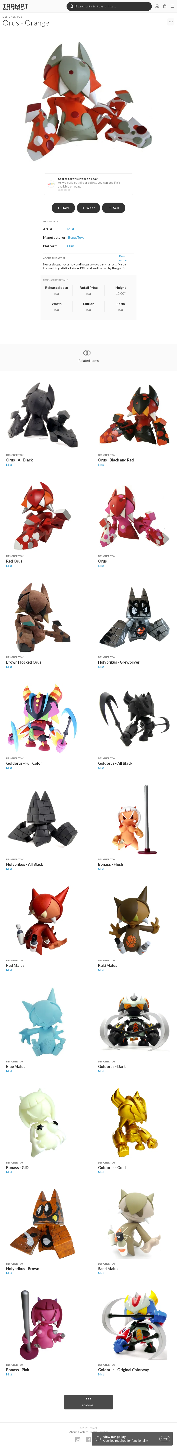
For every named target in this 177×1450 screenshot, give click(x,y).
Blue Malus (15, 1066)
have (63, 208)
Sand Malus (108, 1268)
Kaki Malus (107, 965)
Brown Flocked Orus (23, 662)
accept (164, 1439)
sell (114, 208)
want (88, 208)
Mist (9, 464)
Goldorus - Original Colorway (123, 1369)
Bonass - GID (17, 1167)
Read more (122, 258)
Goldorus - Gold (112, 1167)
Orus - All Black (19, 460)
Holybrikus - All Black (24, 864)
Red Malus (15, 965)
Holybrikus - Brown (22, 1268)
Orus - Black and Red (116, 460)
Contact (83, 1432)
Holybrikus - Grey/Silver (118, 662)
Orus (102, 561)
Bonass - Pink (17, 1369)
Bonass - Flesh (110, 864)
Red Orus (14, 561)
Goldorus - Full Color (24, 763)
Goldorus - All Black (115, 763)
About (73, 1432)
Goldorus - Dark (112, 1066)
